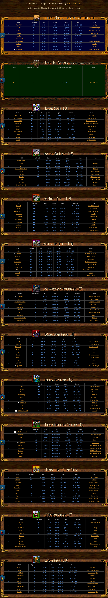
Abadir (18, 355)
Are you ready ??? (20, 318)
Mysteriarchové (92, 137)
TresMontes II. (21, 320)
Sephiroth (20, 216)
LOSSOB (19, 222)
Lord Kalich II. (18, 131)
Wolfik (15, 82)
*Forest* (18, 134)
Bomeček (21, 174)
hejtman (17, 256)
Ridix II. (18, 30)
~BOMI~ (18, 482)
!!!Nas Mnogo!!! (92, 118)
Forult (17, 275)
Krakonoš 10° (19, 41)
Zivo (21, 166)
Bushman (18, 123)
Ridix (19, 46)
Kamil (21, 405)
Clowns (18, 344)
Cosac (21, 400)
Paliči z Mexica (94, 320)
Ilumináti (91, 134)
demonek (21, 434)
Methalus (19, 214)
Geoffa (20, 304)
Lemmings (94, 405)
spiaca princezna (20, 302)
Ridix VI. (19, 578)
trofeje (69, 3)
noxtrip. (21, 171)
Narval (19, 33)
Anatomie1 (20, 448)
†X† (18, 360)
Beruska (18, 254)
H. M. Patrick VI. (23, 411)
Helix (18, 230)
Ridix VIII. (19, 25)
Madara (20, 573)
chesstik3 (21, 182)
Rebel (20, 437)
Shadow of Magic (95, 448)
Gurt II (20, 440)
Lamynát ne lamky (94, 302)
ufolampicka (17, 262)
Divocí (95, 166)
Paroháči (94, 222)
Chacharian (19, 38)
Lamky (94, 25)
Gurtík (19, 36)
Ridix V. (21, 177)
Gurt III (18, 129)
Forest (19, 28)
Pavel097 (23, 403)
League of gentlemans (91, 123)
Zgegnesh (19, 366)
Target (21, 408)
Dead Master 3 (21, 185)
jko (20, 312)
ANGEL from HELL (21, 169)
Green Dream (91, 131)
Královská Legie (95, 28)
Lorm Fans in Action (92, 570)
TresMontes (20, 586)
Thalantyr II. (20, 49)
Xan (18, 270)
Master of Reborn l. (21, 546)
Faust (21, 392)
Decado (21, 389)
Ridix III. (18, 225)
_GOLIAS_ (20, 453)
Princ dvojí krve (94, 307)
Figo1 (17, 496)
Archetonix (20, 307)
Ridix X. (21, 544)
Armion (19, 570)
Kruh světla (91, 256)
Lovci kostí (94, 33)
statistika (77, 3)
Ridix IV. (18, 363)
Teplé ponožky (93, 82)
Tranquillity (21, 395)
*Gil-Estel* (95, 437)
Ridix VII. (19, 227)
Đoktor (21, 530)
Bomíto (19, 592)
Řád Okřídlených (94, 30)
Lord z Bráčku (17, 118)
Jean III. (17, 501)
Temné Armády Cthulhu (91, 270)
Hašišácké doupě (91, 254)
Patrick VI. (18, 219)
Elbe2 (18, 137)
